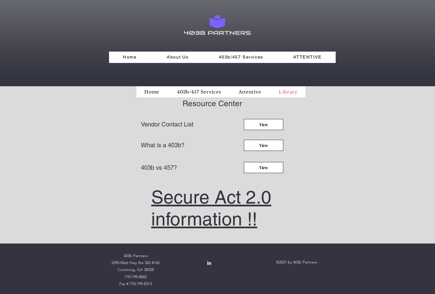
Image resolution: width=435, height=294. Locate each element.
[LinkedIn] (209, 263)
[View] (263, 124)
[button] (178, 57)
